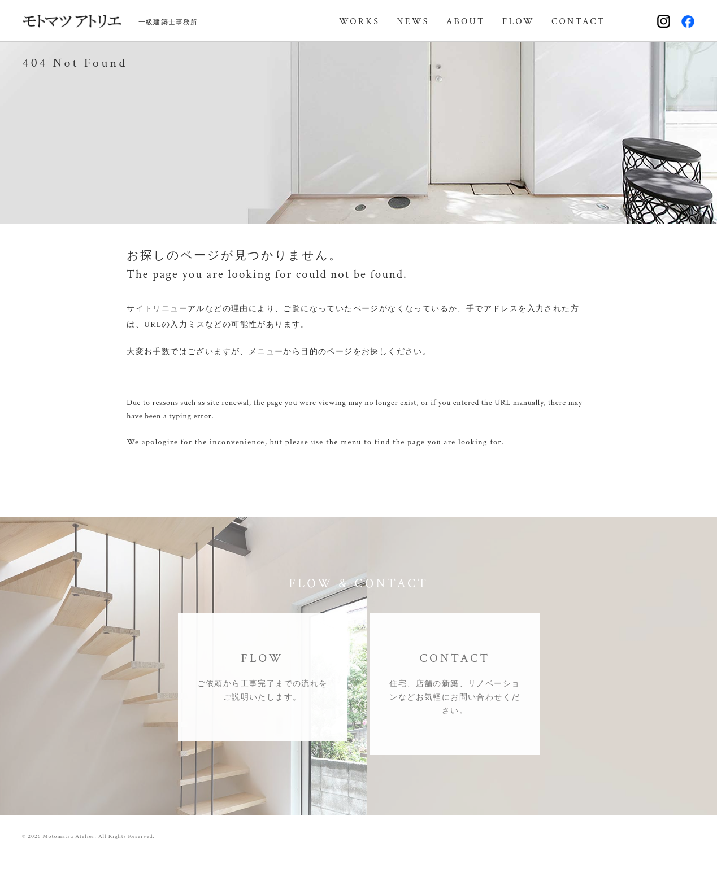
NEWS (413, 22)
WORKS (359, 22)
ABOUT (465, 22)
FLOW (518, 22)
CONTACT (578, 22)
